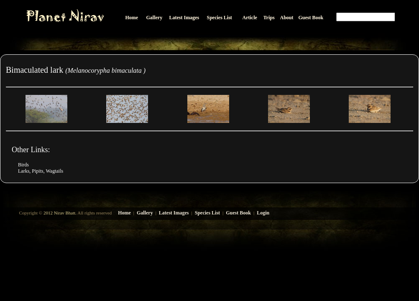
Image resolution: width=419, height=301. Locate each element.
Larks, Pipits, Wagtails (40, 171)
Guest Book (238, 213)
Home (124, 213)
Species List (207, 213)
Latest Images (174, 213)
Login (263, 213)
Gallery (145, 213)
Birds (23, 165)
